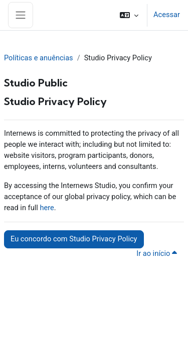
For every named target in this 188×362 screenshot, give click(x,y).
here (47, 207)
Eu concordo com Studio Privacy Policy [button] (74, 238)
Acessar (166, 14)
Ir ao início (158, 253)
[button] (129, 15)
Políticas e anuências (38, 57)
